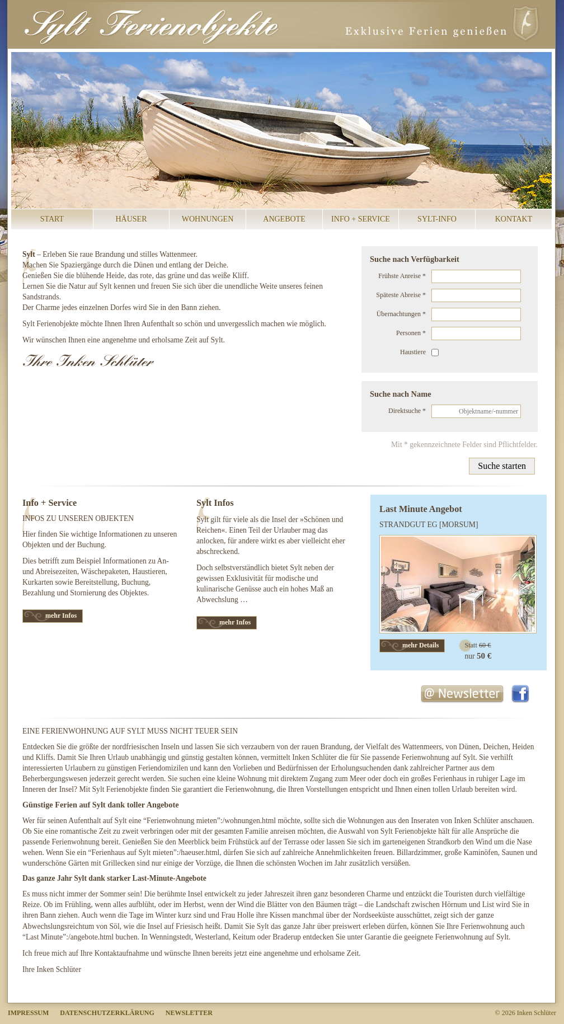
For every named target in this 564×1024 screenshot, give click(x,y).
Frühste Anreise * (402, 276)
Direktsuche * (407, 411)
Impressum (28, 1013)
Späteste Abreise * (401, 295)
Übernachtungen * (401, 314)
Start (52, 219)
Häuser (131, 219)
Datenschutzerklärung (107, 1013)
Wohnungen (208, 219)
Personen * (411, 333)
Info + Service (360, 219)
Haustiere (413, 352)
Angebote (284, 219)
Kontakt (514, 219)
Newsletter (189, 1013)
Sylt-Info (437, 219)
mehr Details (420, 645)
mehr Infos (61, 615)
